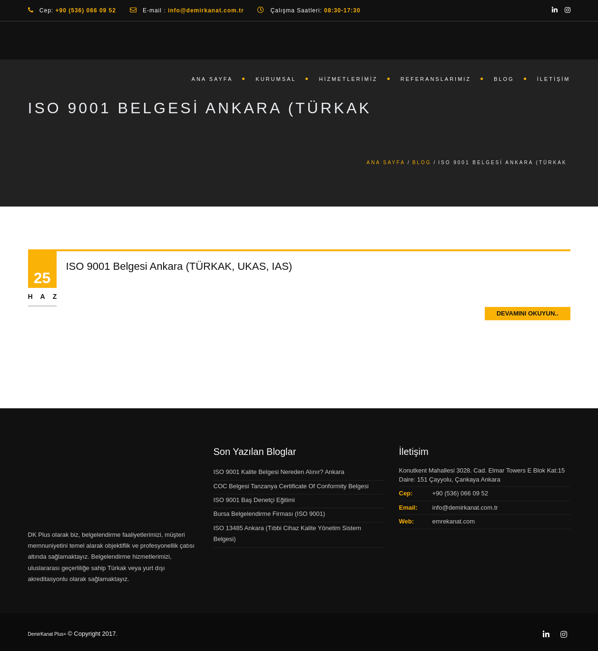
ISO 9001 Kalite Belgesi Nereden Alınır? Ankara (279, 471)
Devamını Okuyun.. (528, 314)
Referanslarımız (436, 79)
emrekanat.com (453, 521)
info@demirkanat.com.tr (465, 507)
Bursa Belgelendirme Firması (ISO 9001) (269, 513)
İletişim (553, 79)
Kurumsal (275, 79)
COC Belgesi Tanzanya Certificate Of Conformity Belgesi (291, 486)
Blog (504, 79)
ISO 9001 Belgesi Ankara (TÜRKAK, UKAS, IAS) (179, 267)
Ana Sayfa (212, 79)
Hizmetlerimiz (348, 79)
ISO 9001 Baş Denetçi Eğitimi (254, 499)
